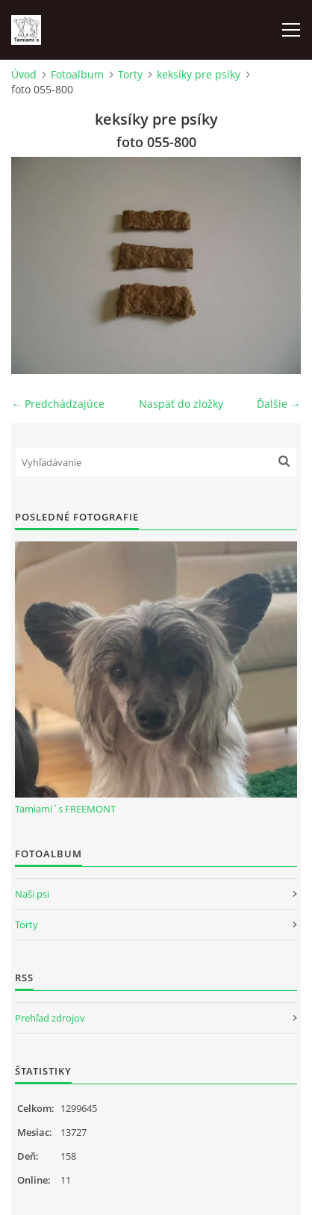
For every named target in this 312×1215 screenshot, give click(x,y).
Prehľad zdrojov (50, 1018)
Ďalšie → (279, 404)
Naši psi (32, 894)
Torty (130, 74)
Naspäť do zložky (181, 404)
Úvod (24, 74)
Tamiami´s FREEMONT (65, 808)
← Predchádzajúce (57, 404)
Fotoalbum (77, 74)
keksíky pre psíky (198, 74)
